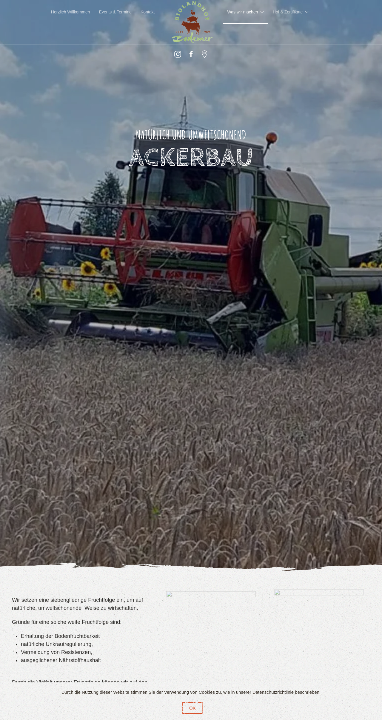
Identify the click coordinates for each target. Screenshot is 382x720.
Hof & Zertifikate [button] (291, 12)
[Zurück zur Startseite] (191, 22)
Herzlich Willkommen (70, 12)
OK (192, 707)
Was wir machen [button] (245, 12)
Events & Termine (115, 12)
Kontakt (148, 12)
